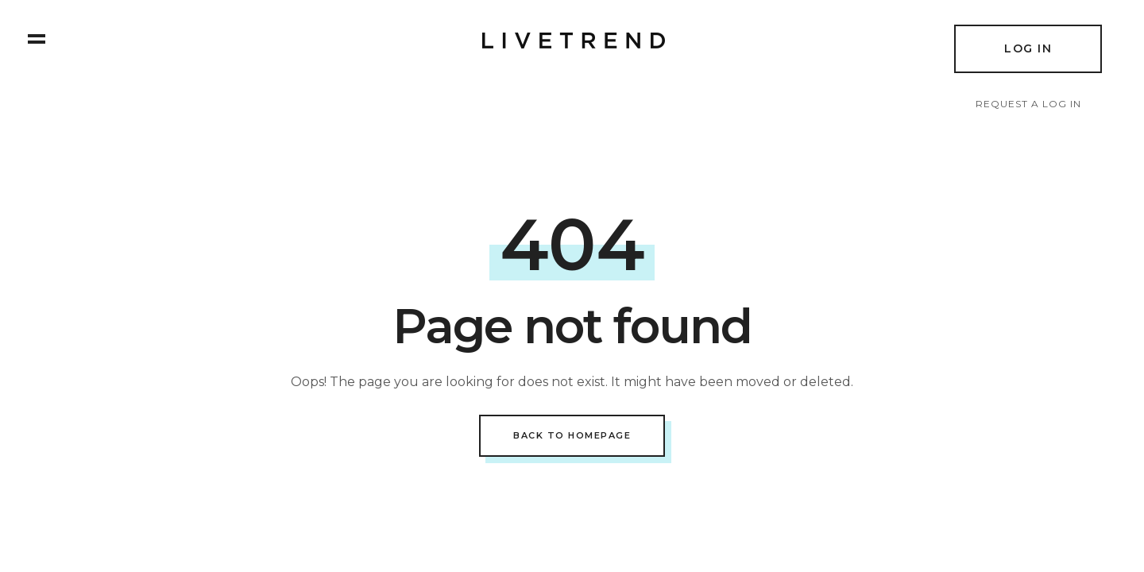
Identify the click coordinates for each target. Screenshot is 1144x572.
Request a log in (1028, 104)
